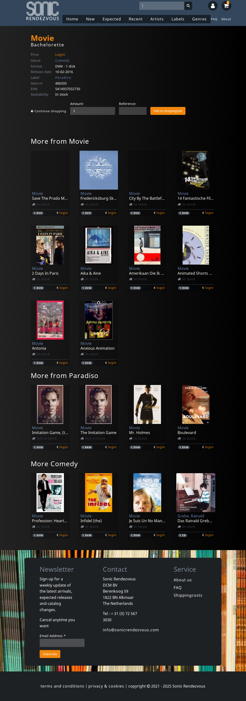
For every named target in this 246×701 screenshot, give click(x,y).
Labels (178, 19)
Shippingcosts (188, 595)
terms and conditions (62, 686)
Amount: (77, 103)
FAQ (214, 19)
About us (183, 580)
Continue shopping (48, 111)
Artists (157, 19)
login (64, 213)
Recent (136, 19)
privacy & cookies (106, 686)
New (90, 19)
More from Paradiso (64, 375)
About (226, 19)
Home (72, 19)
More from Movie (60, 141)
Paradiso (63, 77)
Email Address (53, 635)
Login (60, 54)
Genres (199, 19)
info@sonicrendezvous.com (131, 630)
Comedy (62, 60)
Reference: (127, 103)
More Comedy (54, 463)
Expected (112, 19)
